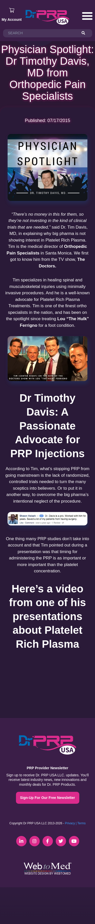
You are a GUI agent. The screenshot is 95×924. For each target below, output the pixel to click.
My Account (12, 20)
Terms (81, 823)
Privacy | (71, 823)
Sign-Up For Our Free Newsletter (47, 798)
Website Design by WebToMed (47, 873)
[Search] (85, 33)
